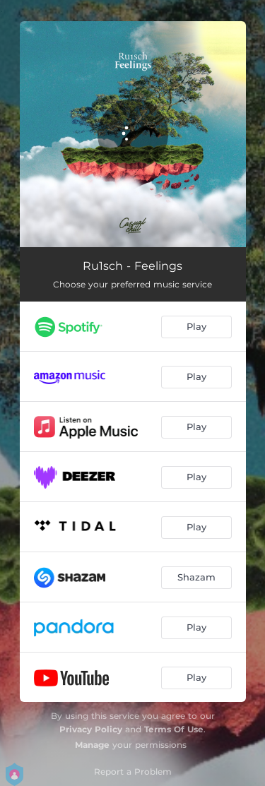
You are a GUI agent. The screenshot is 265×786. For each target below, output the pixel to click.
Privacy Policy (90, 729)
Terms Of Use (174, 729)
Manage (92, 744)
